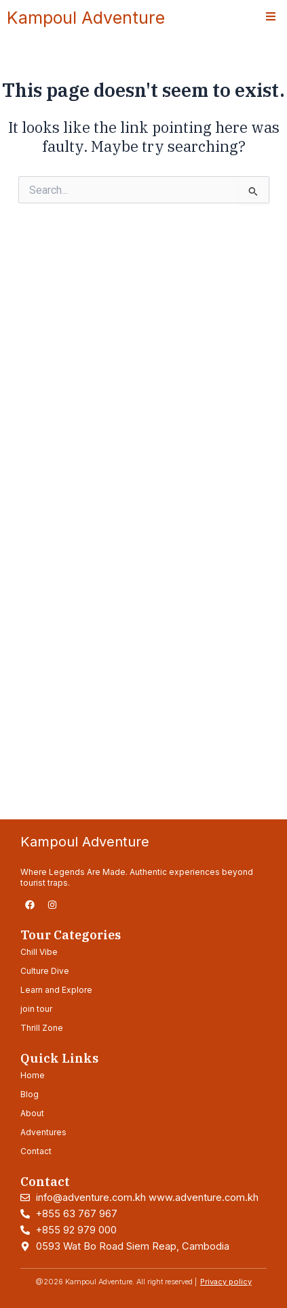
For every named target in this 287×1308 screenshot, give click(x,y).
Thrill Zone (41, 1028)
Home (32, 1075)
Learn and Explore (56, 990)
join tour (36, 1009)
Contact (36, 1151)
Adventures (43, 1132)
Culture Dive (44, 971)
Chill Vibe (39, 952)
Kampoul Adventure (86, 17)
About (32, 1113)
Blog (29, 1094)
